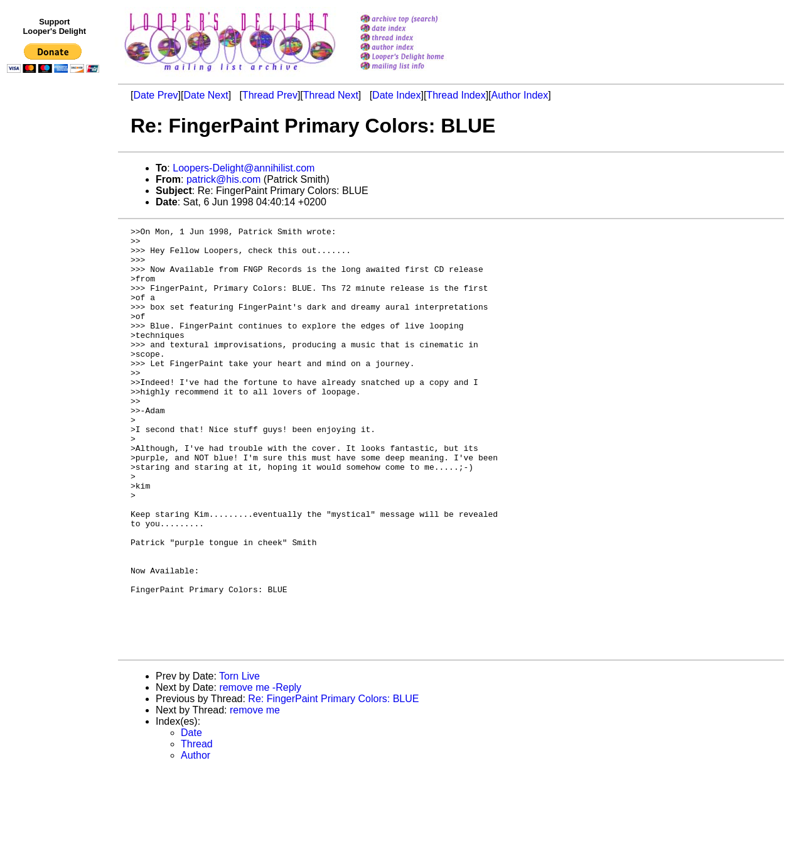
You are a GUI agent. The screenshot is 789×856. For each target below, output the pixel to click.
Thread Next (330, 95)
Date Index (396, 95)
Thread (197, 828)
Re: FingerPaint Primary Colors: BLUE (333, 783)
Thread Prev (270, 95)
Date (191, 817)
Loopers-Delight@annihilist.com (243, 168)
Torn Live (239, 761)
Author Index (520, 95)
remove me (255, 794)
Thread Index (455, 95)
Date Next (205, 95)
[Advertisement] (55, 337)
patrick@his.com (223, 179)
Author (195, 840)
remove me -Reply (260, 772)
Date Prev (155, 95)
